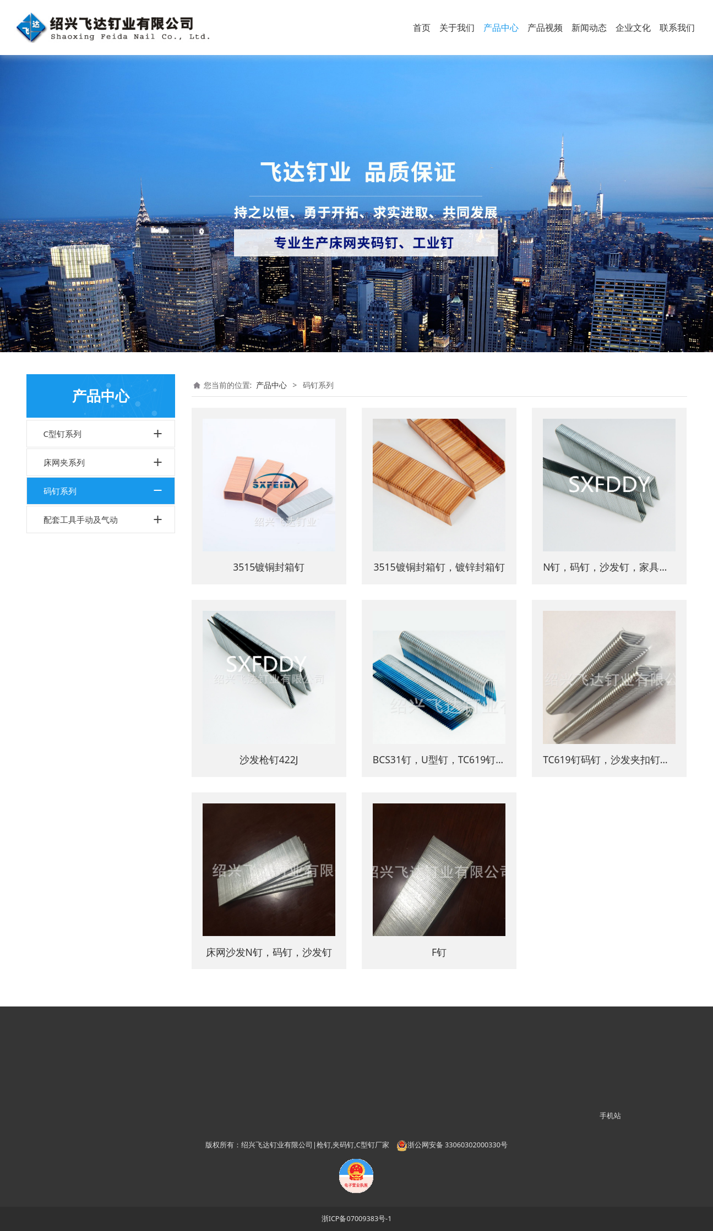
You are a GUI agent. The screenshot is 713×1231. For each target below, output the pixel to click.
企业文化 (633, 27)
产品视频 (545, 27)
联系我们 (677, 27)
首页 (422, 27)
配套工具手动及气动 (80, 519)
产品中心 (501, 27)
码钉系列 (60, 490)
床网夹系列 (64, 462)
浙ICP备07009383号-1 (357, 1218)
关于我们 (457, 27)
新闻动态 (589, 27)
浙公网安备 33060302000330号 (452, 1145)
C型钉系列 (62, 433)
